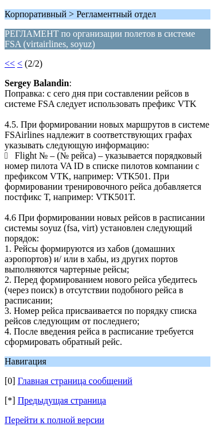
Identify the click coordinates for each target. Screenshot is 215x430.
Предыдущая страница (62, 400)
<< (10, 63)
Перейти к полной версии (54, 420)
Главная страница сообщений (75, 381)
